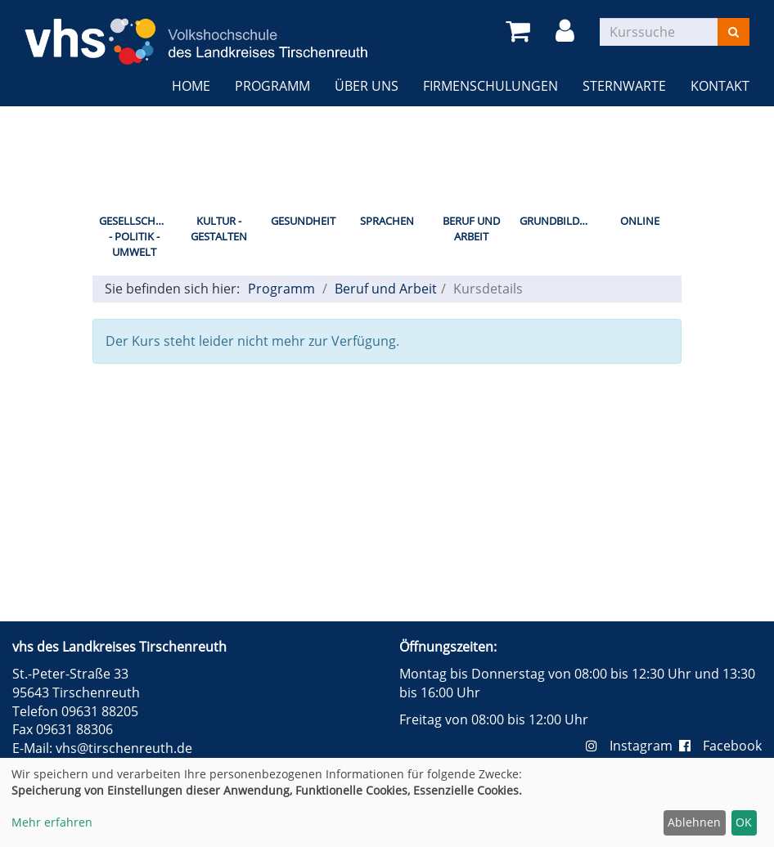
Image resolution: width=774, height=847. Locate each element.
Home (191, 86)
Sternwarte (624, 86)
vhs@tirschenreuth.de (124, 748)
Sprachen (387, 220)
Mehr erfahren (51, 822)
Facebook (720, 746)
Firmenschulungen (490, 86)
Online (639, 220)
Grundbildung (558, 220)
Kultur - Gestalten (219, 228)
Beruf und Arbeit (471, 228)
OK (744, 822)
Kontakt (720, 86)
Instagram (632, 746)
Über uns (366, 86)
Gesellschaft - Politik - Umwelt (136, 235)
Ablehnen (694, 822)
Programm (272, 86)
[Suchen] (733, 32)
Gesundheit (303, 220)
